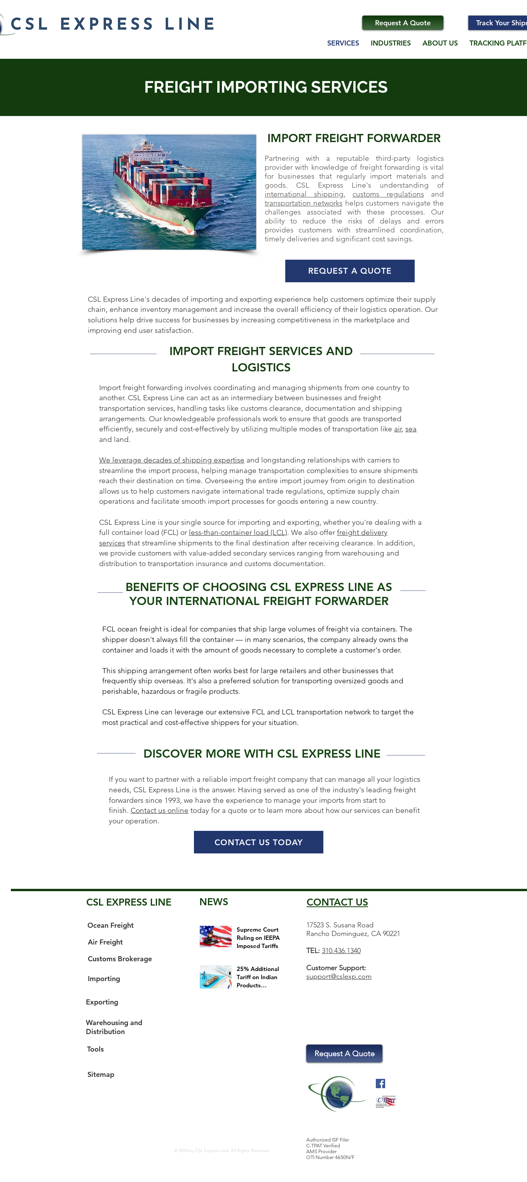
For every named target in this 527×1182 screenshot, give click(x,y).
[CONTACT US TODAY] (258, 842)
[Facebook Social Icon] (380, 1083)
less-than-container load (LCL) (238, 532)
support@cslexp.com (339, 976)
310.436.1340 (341, 950)
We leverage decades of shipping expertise (171, 460)
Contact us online (159, 810)
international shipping (304, 194)
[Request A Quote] (402, 23)
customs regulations (388, 194)
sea (411, 428)
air (397, 428)
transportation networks (303, 203)
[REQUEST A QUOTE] (350, 271)
